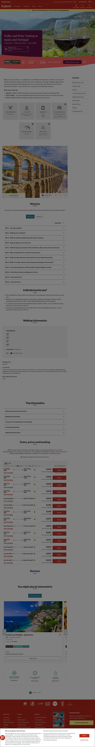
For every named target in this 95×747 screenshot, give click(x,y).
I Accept (84, 735)
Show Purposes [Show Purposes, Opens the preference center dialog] (84, 740)
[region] (47, 737)
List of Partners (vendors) (50, 740)
